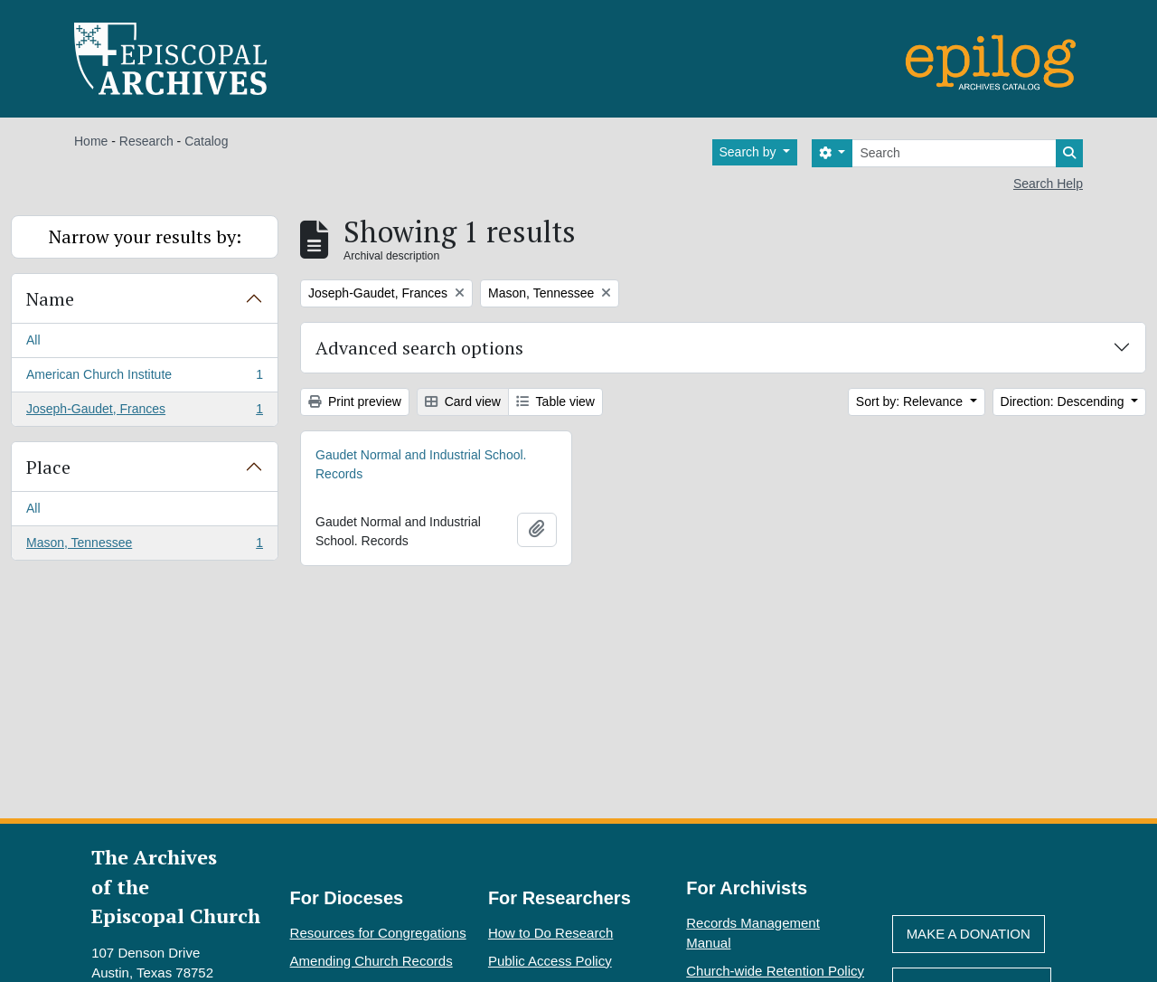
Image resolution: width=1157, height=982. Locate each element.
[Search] (954, 153)
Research (146, 141)
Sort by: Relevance (911, 401)
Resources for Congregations (378, 932)
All (33, 340)
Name (50, 299)
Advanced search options (419, 347)
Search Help (1048, 183)
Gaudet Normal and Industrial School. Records (420, 464)
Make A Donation (968, 933)
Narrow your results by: (145, 236)
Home (91, 141)
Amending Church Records (371, 960)
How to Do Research (550, 932)
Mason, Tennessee (144, 546)
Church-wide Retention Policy (775, 970)
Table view (555, 401)
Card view (463, 401)
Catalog (206, 141)
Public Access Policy (550, 960)
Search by (750, 152)
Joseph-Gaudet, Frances (144, 412)
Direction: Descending (1064, 401)
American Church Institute (144, 378)
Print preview (354, 401)
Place (48, 467)
